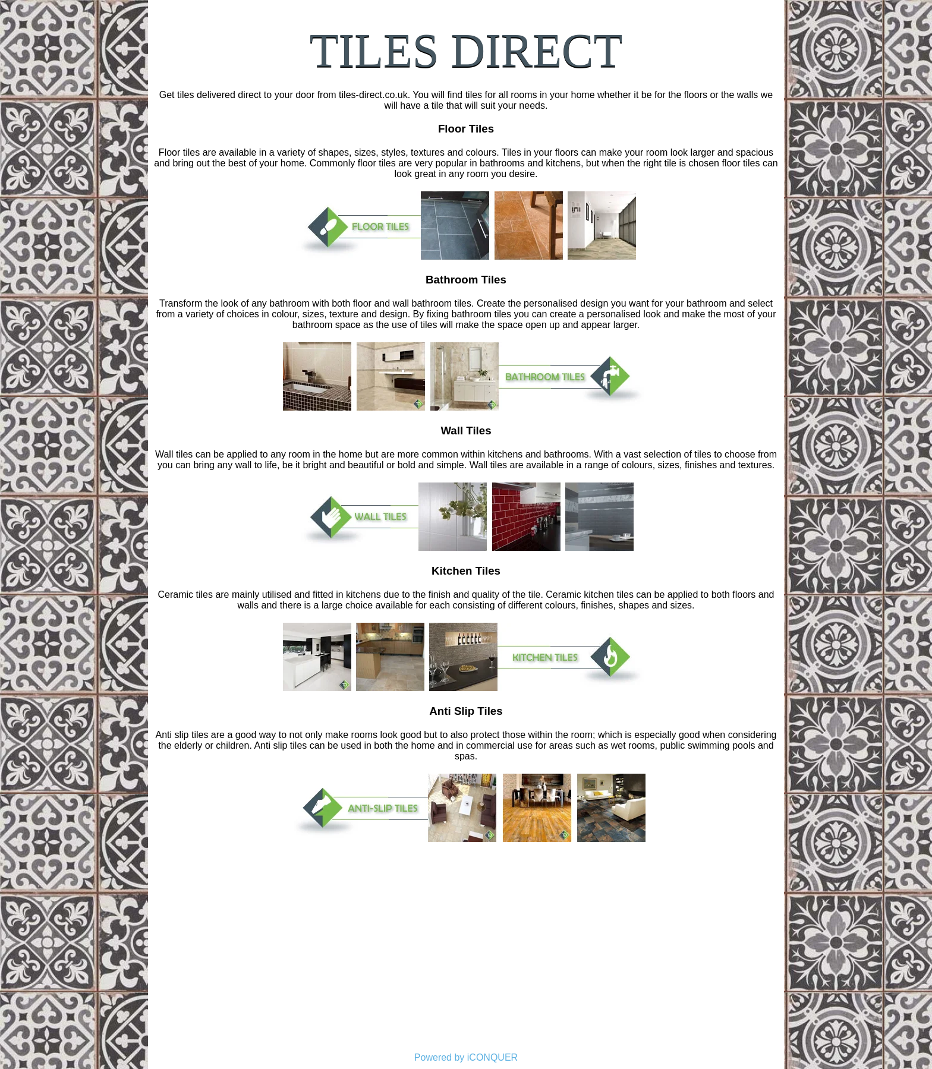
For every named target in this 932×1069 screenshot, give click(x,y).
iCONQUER (492, 1057)
